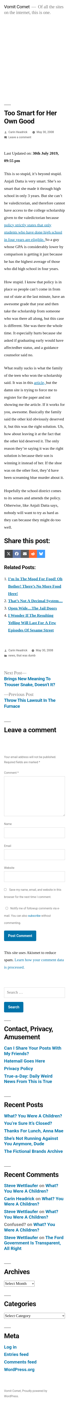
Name (8, 824)
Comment (11, 772)
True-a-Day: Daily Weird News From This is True (28, 1078)
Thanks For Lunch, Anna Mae (33, 1130)
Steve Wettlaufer (21, 1185)
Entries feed (16, 1354)
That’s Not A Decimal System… (35, 600)
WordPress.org (19, 1369)
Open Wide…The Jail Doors (32, 608)
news (11, 655)
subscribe (34, 915)
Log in (10, 1347)
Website (9, 868)
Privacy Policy (18, 1068)
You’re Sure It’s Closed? (28, 1123)
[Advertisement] (34, 56)
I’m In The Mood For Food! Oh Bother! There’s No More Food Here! (35, 586)
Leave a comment (19, 137)
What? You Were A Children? (33, 1116)
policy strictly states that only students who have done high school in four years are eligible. (33, 232)
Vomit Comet (17, 6)
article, (40, 382)
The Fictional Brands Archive (33, 1151)
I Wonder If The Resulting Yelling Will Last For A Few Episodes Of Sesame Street (32, 623)
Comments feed (20, 1362)
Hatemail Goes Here (24, 1061)
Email (7, 846)
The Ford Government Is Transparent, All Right (33, 1243)
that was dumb (26, 655)
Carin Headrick (17, 132)
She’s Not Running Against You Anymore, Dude (31, 1141)
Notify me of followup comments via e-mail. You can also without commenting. (32, 916)
